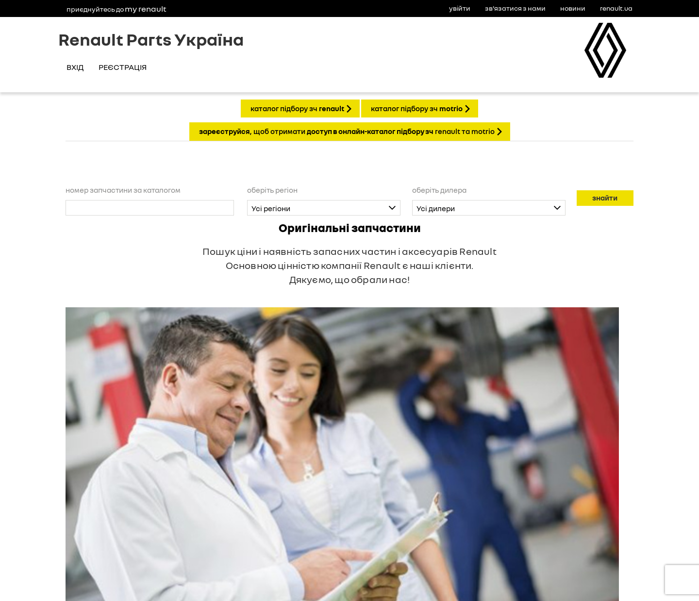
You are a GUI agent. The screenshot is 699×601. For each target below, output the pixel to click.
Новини (572, 8)
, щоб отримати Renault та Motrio (347, 131)
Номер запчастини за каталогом (123, 189)
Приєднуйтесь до (116, 9)
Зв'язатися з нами (515, 8)
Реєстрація (123, 67)
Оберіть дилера (439, 189)
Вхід (75, 67)
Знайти (604, 197)
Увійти (459, 8)
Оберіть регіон (272, 189)
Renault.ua (616, 8)
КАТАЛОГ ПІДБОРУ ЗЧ (297, 108)
